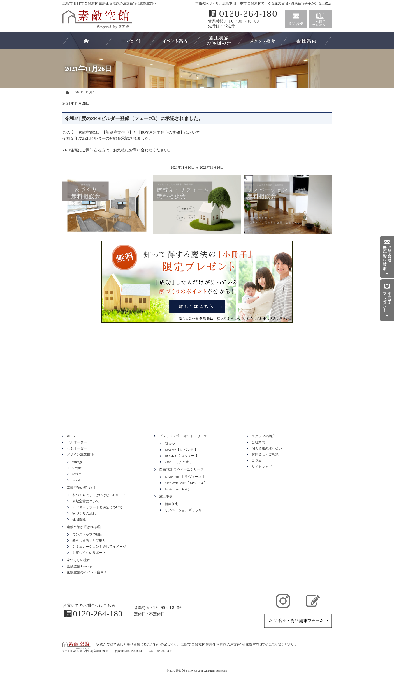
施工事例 (166, 496)
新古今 (170, 444)
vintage (77, 462)
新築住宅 (171, 504)
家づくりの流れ (84, 513)
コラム (257, 460)
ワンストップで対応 (87, 534)
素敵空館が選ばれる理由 (85, 527)
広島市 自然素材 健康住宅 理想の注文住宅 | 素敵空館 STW (224, 644)
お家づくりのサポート (89, 553)
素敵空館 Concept (79, 566)
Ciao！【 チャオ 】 (179, 462)
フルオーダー (77, 442)
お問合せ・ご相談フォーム (298, 621)
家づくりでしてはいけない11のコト (99, 495)
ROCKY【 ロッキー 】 (182, 456)
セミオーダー (77, 448)
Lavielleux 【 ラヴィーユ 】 (185, 477)
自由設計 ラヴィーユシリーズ (181, 469)
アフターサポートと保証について (97, 507)
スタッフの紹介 (263, 436)
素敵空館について (85, 501)
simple (77, 468)
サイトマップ (262, 467)
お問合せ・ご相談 (265, 454)
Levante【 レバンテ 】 (181, 450)
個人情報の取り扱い (267, 448)
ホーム (72, 436)
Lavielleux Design (177, 489)
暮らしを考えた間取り (89, 540)
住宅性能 (79, 519)
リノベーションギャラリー (185, 510)
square (76, 474)
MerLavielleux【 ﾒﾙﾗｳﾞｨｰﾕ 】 (186, 483)
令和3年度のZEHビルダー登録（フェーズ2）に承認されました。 (134, 118)
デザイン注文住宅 (80, 454)
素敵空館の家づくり (82, 488)
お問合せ (296, 19)
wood (76, 480)
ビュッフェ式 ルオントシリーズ (183, 436)
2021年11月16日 (182, 167)
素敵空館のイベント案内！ (87, 572)
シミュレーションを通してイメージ (99, 547)
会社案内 (258, 442)
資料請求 (320, 19)
